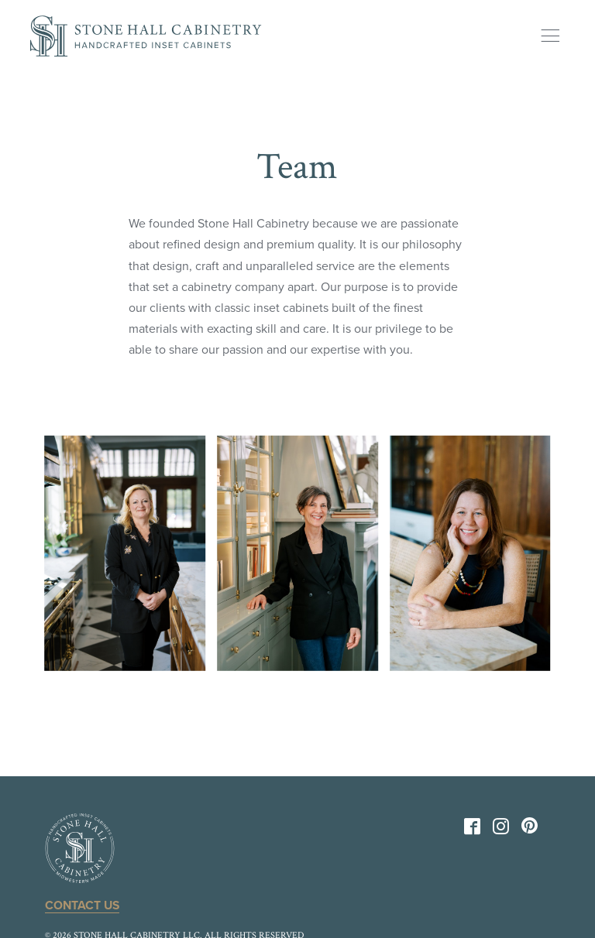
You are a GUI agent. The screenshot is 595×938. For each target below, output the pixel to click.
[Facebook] (472, 829)
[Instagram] (501, 829)
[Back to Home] (145, 35)
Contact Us (83, 905)
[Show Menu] (550, 35)
